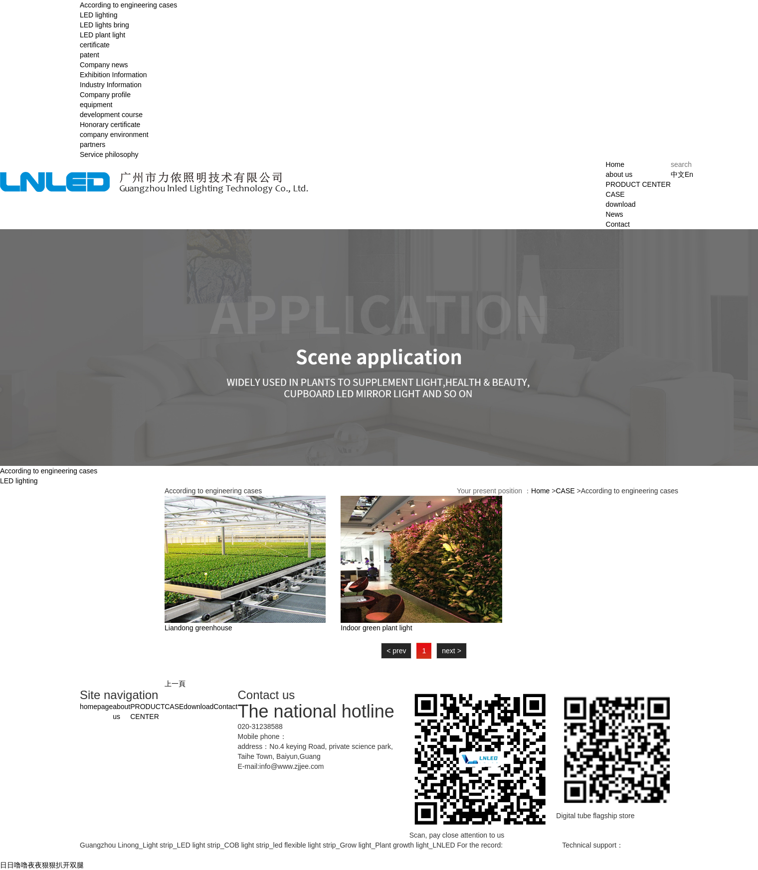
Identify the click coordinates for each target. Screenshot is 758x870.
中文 (678, 174)
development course (111, 115)
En (689, 174)
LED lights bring (104, 25)
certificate (95, 45)
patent (89, 55)
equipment (96, 105)
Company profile (105, 95)
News (614, 214)
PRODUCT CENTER (638, 184)
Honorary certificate (110, 125)
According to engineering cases (128, 5)
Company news (104, 65)
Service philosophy (109, 154)
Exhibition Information (113, 75)
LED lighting (99, 15)
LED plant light (102, 35)
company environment (114, 135)
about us (619, 174)
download (621, 204)
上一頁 (175, 684)
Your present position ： (494, 491)
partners (92, 144)
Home (615, 164)
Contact (618, 224)
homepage (96, 707)
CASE (615, 194)
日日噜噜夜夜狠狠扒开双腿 (42, 865)
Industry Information (111, 85)
